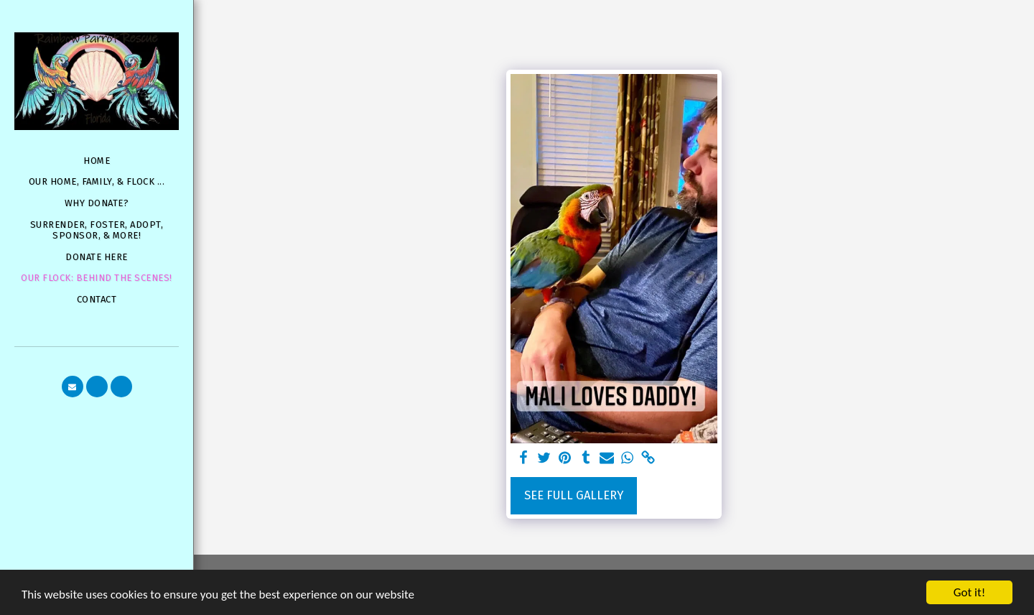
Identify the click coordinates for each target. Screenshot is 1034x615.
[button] (72, 386)
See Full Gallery (573, 495)
